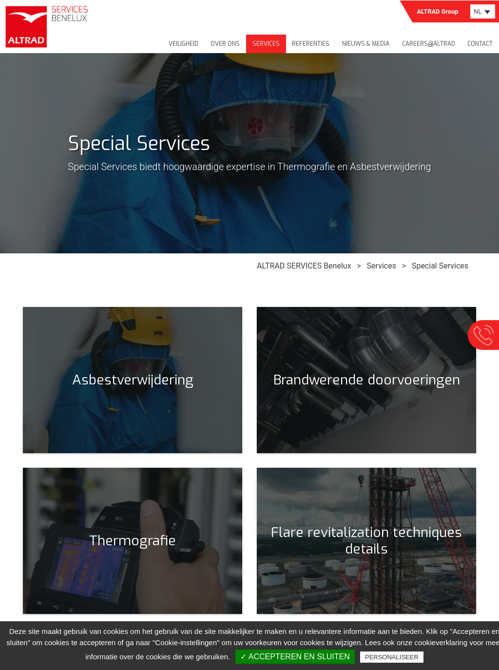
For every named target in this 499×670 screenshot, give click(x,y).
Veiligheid (183, 44)
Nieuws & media (365, 44)
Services (266, 44)
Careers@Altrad (428, 44)
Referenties (310, 44)
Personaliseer (392, 657)
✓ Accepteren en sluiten (295, 656)
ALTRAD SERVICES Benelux (304, 265)
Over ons (225, 44)
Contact (480, 44)
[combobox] (482, 11)
